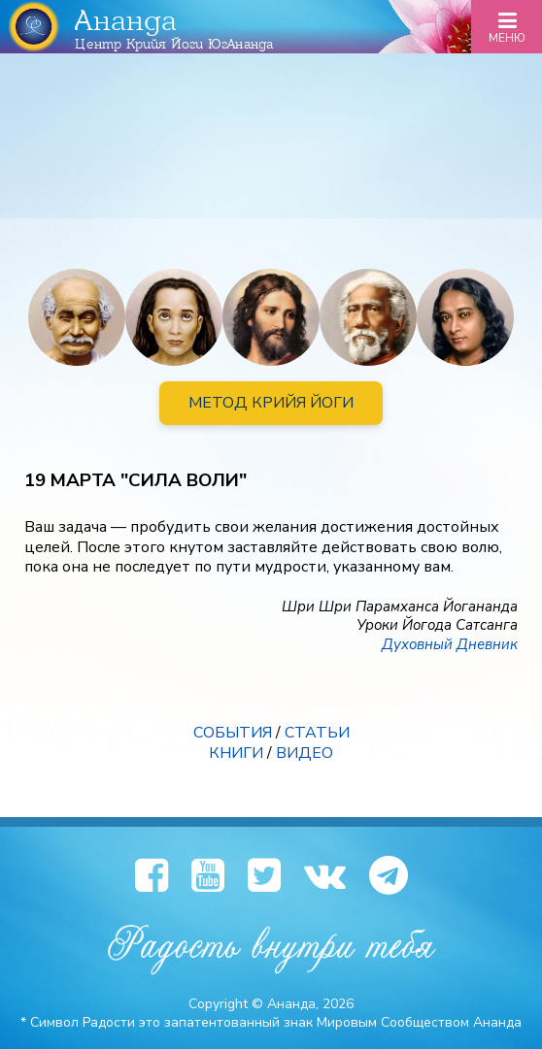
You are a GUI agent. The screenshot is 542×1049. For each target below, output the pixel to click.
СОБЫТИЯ (232, 732)
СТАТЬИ (317, 732)
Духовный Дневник (450, 644)
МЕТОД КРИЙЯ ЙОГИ (271, 402)
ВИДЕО (304, 753)
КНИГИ (236, 753)
